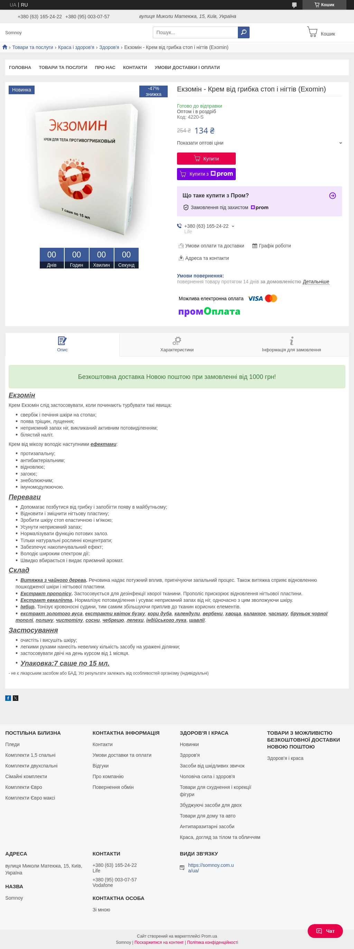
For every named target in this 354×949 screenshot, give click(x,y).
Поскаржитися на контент (159, 942)
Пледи (12, 744)
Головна (20, 67)
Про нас (105, 67)
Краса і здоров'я (76, 47)
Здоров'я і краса (285, 758)
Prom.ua (209, 936)
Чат (325, 931)
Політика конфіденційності (212, 942)
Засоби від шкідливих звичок (212, 766)
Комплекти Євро (23, 787)
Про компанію (108, 776)
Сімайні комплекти (26, 776)
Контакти (135, 67)
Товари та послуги (32, 47)
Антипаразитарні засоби (207, 826)
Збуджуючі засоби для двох (211, 805)
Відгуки (101, 766)
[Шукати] (244, 32)
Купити (211, 159)
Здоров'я (109, 47)
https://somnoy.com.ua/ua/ (211, 867)
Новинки (189, 744)
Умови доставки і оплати (187, 67)
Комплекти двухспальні (31, 766)
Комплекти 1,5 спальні (30, 755)
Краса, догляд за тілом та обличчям (220, 837)
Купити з (211, 174)
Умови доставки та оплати (122, 755)
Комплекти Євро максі (30, 798)
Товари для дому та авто (207, 816)
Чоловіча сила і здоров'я (207, 776)
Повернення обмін (113, 787)
